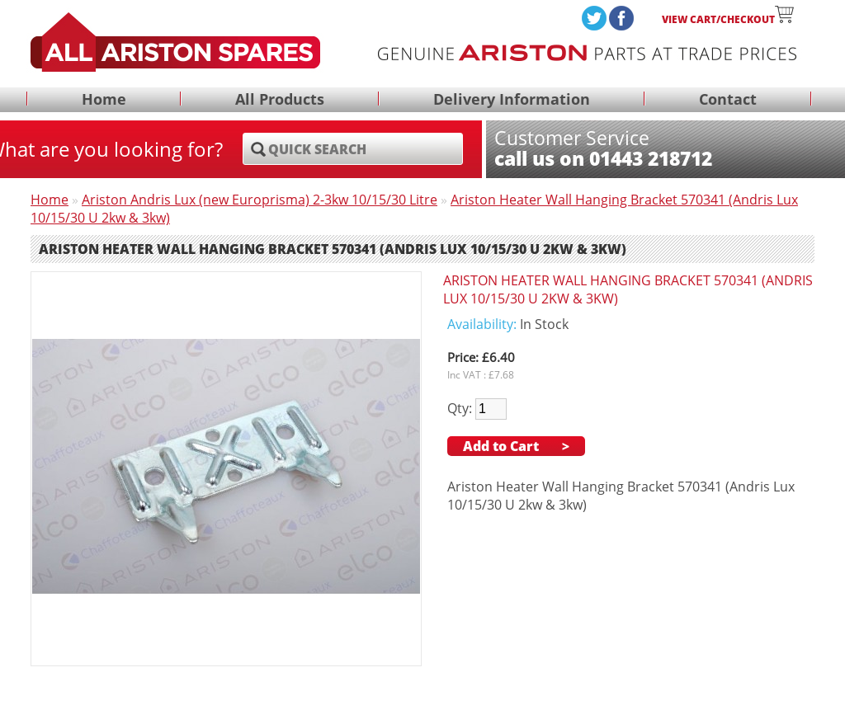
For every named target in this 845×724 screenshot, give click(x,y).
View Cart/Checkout (728, 19)
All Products (279, 99)
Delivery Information (511, 99)
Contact (728, 99)
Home (104, 99)
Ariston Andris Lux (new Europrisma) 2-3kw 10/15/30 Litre (259, 199)
